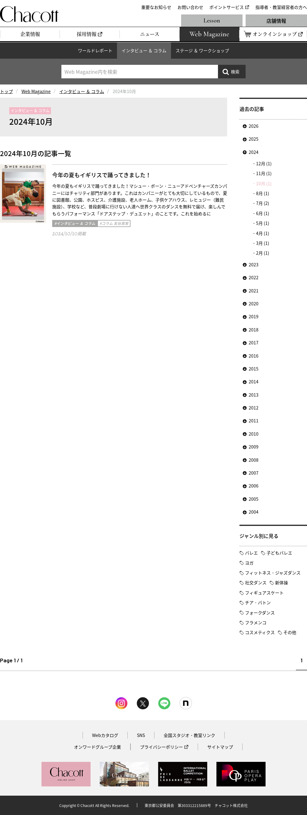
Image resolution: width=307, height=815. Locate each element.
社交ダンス (255, 582)
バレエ (251, 553)
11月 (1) (264, 173)
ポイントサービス (226, 7)
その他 (289, 632)
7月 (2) (262, 203)
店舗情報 (276, 20)
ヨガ (249, 563)
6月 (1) (262, 213)
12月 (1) (264, 163)
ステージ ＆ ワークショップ (202, 50)
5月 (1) (262, 223)
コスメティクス (260, 632)
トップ (6, 91)
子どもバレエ (279, 553)
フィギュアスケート (264, 593)
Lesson (212, 20)
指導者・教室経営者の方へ (281, 7)
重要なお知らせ (156, 7)
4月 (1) (262, 233)
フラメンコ (255, 622)
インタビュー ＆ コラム (144, 50)
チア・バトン (258, 602)
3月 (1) (262, 243)
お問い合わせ (190, 7)
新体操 (281, 582)
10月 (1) (264, 183)
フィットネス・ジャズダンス (273, 573)
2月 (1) (262, 253)
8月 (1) (262, 193)
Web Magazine (36, 91)
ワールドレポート (95, 50)
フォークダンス (260, 612)
